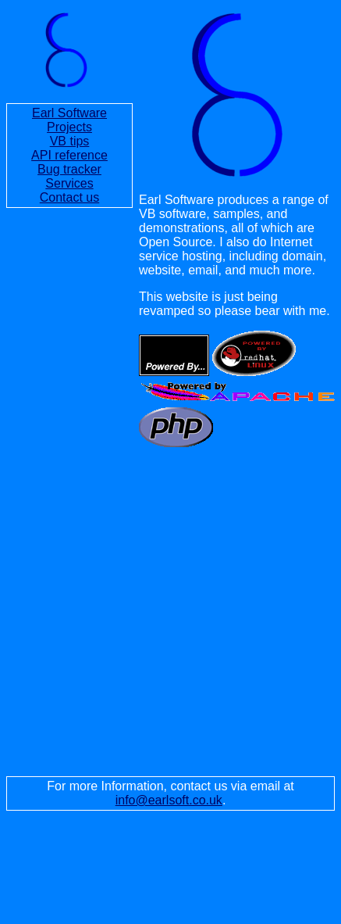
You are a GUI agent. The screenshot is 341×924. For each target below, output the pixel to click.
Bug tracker (69, 169)
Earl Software (69, 113)
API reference (69, 155)
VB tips (70, 141)
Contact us (69, 197)
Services (69, 183)
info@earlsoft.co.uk (168, 800)
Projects (69, 127)
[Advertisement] (146, 611)
